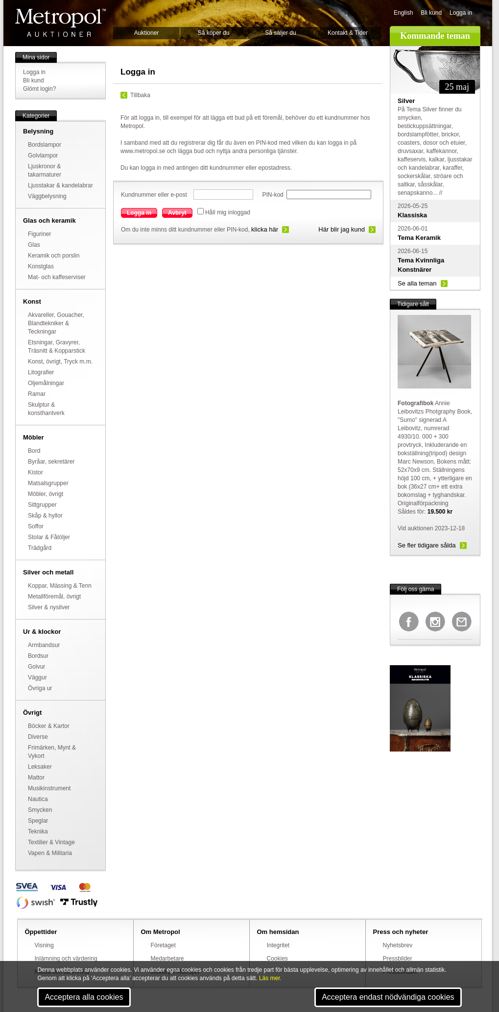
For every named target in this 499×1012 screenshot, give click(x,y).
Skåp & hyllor (45, 515)
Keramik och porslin (53, 255)
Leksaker (40, 766)
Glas (34, 244)
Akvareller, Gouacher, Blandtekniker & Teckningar (56, 323)
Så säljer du (280, 32)
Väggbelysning (47, 196)
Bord (34, 450)
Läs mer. (270, 978)
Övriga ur (40, 688)
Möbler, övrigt (45, 494)
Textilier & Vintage (51, 842)
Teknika (38, 831)
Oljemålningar (46, 383)
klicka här (264, 229)
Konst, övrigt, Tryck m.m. (60, 361)
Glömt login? (39, 88)
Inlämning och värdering (66, 958)
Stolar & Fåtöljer (49, 537)
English (403, 12)
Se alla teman (417, 283)
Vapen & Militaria (50, 853)
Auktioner (146, 32)
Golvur (36, 666)
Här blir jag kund (341, 229)
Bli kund (431, 12)
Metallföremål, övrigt (54, 596)
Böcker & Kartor (49, 726)
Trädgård (39, 548)
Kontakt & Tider (348, 32)
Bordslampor (44, 144)
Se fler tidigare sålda (427, 545)
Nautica (38, 799)
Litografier (41, 372)
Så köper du (214, 32)
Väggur (37, 677)
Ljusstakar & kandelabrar (60, 185)
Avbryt (177, 212)
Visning (44, 945)
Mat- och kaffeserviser (57, 277)
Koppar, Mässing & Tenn (60, 585)
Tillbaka (140, 95)
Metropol (60, 23)
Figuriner (39, 234)
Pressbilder (397, 958)
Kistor (35, 472)
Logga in (461, 12)
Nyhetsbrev (398, 945)
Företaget (163, 945)
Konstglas (41, 266)
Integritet (278, 945)
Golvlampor (43, 155)
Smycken (40, 809)
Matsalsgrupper (48, 483)
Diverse (38, 736)
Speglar (38, 820)
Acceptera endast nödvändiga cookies (388, 997)
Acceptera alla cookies (84, 997)
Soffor (36, 526)
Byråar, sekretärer (51, 461)
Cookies (277, 958)
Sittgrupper (42, 504)
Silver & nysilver (49, 607)
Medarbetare (167, 958)
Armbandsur (44, 645)
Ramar (37, 393)
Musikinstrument (49, 788)
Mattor (36, 777)
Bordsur (38, 655)
